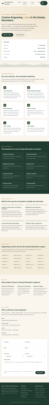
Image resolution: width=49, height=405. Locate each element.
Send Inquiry (40, 372)
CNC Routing (23, 396)
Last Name (27, 341)
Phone (26, 347)
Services (19, 2)
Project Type (6, 353)
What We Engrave (25, 3)
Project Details (7, 359)
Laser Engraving (24, 388)
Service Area (32, 3)
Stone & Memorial (24, 394)
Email (5, 347)
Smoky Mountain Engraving (7, 3)
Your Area (27, 353)
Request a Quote (7, 34)
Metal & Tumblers (24, 392)
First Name (6, 341)
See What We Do (20, 34)
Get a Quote (42, 3)
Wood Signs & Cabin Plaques (26, 390)
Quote (39, 2)
